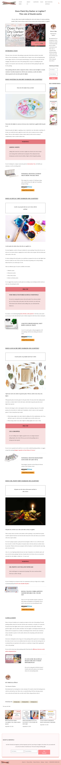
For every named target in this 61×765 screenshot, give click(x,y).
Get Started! (44, 752)
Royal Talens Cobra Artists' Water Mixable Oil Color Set (32, 593)
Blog (41, 2)
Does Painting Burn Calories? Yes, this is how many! (13, 722)
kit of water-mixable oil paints (22, 583)
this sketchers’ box (31, 164)
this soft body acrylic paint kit (27, 313)
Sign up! (53, 78)
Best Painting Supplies (49, 3)
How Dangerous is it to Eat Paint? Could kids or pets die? (30, 722)
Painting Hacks (25, 701)
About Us (28, 3)
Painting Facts (34, 701)
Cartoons (36, 2)
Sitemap (42, 762)
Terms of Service (36, 762)
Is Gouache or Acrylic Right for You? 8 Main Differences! (33, 660)
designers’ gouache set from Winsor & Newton (24, 450)
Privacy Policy (29, 762)
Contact (46, 762)
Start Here (20, 3)
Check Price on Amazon (27, 190)
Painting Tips (16, 701)
